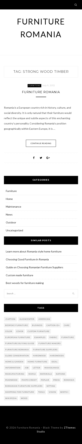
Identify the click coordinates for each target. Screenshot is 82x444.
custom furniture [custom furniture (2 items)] (39, 331)
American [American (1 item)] (44, 319)
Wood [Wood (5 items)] (24, 398)
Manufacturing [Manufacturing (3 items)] (14, 374)
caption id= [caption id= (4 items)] (53, 325)
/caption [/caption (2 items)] (10, 319)
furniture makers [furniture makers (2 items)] (49, 343)
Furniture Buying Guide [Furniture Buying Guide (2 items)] (19, 343)
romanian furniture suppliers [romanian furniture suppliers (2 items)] (23, 386)
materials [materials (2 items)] (46, 374)
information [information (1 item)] (12, 368)
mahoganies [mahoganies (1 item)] (51, 368)
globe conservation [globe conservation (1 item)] (17, 355)
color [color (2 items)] (8, 331)
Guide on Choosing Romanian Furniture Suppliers (34, 267)
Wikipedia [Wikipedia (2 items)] (11, 398)
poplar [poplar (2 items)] (45, 380)
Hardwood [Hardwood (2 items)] (39, 355)
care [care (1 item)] (67, 325)
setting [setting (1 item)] (51, 386)
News (9, 214)
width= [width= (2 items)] (64, 392)
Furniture (34, 86)
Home (9, 198)
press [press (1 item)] (56, 380)
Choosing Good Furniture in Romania (27, 259)
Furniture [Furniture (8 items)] (67, 337)
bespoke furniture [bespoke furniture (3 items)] (16, 325)
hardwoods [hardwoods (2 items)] (57, 355)
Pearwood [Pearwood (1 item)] (11, 380)
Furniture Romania (41, 92)
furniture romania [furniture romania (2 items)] (17, 349)
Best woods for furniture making (25, 282)
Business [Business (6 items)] (37, 325)
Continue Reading (41, 143)
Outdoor (11, 222)
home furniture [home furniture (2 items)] (37, 361)
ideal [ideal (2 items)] (54, 361)
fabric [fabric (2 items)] (53, 337)
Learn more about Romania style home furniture (34, 251)
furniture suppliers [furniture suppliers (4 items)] (45, 349)
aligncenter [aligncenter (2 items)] (27, 319)
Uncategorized (14, 230)
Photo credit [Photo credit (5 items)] (29, 380)
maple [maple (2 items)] (32, 374)
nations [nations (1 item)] (60, 374)
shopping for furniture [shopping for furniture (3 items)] (19, 392)
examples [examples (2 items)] (39, 337)
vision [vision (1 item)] (52, 392)
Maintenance (13, 206)
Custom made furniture (19, 275)
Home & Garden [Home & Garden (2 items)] (14, 361)
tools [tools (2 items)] (41, 392)
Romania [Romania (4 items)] (69, 380)
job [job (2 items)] (27, 368)
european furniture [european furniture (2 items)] (17, 337)
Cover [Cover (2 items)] (19, 331)
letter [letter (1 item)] (36, 368)
